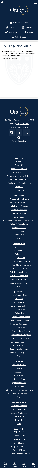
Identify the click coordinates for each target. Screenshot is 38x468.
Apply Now (19, 235)
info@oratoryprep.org (19, 127)
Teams (19, 368)
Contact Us (19, 190)
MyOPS (10, 27)
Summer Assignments (19, 283)
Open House (19, 217)
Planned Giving (19, 450)
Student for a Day (19, 213)
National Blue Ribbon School (19, 176)
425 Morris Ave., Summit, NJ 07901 (19, 120)
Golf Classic (19, 443)
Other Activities (19, 279)
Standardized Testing (21, 261)
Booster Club (19, 379)
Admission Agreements (21, 320)
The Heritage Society (21, 454)
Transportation (19, 231)
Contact (33, 464)
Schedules (19, 372)
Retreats (19, 420)
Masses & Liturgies (19, 413)
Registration (19, 375)
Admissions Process (19, 206)
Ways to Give (19, 439)
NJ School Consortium (19, 276)
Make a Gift (11, 32)
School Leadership (19, 169)
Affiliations (19, 386)
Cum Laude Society (19, 342)
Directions (19, 187)
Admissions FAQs (19, 228)
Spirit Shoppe (19, 37)
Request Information (19, 202)
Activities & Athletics (19, 272)
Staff (19, 238)
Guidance (19, 254)
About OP (19, 165)
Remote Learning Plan (19, 353)
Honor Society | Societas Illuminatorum (19, 220)
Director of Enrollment (19, 199)
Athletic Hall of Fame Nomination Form (19, 390)
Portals (24, 464)
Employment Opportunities (19, 183)
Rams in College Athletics (19, 393)
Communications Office (19, 179)
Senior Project (19, 345)
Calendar (27, 27)
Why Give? (19, 432)
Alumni (28, 32)
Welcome (19, 161)
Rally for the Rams (19, 447)
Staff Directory (19, 172)
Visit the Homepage (9, 59)
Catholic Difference (19, 406)
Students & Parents (19, 22)
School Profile (21, 313)
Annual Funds (19, 436)
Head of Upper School (19, 295)
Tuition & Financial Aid (19, 224)
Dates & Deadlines (19, 210)
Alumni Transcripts (21, 268)
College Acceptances (21, 317)
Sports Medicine (19, 383)
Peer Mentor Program (21, 265)
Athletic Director (19, 365)
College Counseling (19, 306)
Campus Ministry (19, 409)
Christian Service (19, 416)
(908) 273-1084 (22, 124)
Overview (19, 247)
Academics (19, 250)
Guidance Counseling (19, 324)
